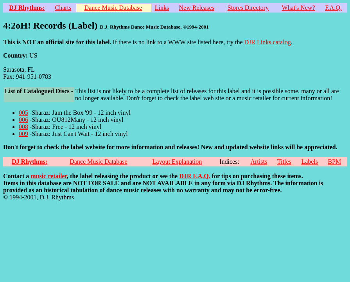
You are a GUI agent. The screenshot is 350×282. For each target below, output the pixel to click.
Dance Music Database (113, 7)
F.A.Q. (333, 7)
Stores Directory (248, 7)
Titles (284, 161)
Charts (63, 7)
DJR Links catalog (267, 42)
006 (23, 119)
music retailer (49, 176)
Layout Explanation (177, 161)
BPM (334, 161)
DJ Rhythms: (27, 7)
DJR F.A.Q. (194, 176)
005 (23, 112)
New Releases (196, 7)
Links (162, 7)
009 (23, 133)
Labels (309, 161)
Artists (258, 161)
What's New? (298, 7)
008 (23, 126)
